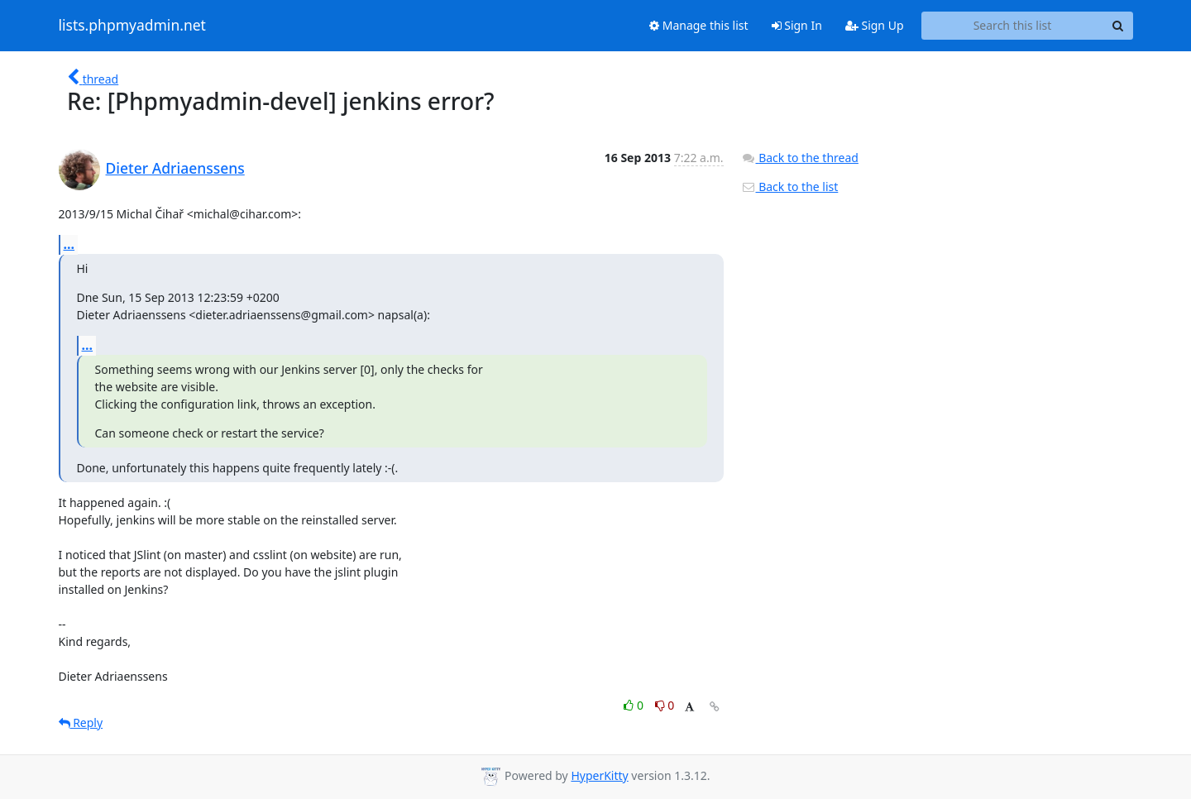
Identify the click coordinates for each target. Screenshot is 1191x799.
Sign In (797, 25)
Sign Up (874, 25)
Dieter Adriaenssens (175, 168)
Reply (81, 722)
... (69, 244)
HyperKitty (599, 775)
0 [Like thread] (635, 705)
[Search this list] (1012, 26)
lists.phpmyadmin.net (132, 26)
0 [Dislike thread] (665, 705)
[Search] (1118, 26)
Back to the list (790, 186)
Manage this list (699, 25)
